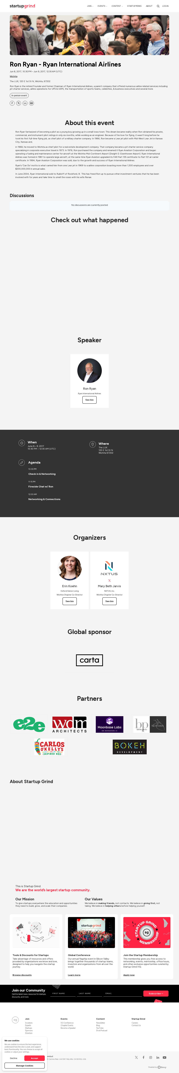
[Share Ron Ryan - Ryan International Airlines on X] (18, 103)
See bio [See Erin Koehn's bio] (70, 601)
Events (101, 6)
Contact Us (136, 1025)
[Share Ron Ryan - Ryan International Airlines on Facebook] (12, 103)
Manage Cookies (24, 1065)
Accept (34, 1058)
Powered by (157, 1067)
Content (116, 6)
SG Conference (67, 1023)
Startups (28, 1028)
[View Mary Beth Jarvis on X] (109, 580)
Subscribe (155, 993)
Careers (135, 1023)
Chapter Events (67, 1025)
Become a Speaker (68, 1028)
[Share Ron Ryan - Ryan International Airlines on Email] (31, 103)
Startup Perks (134, 6)
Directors (28, 1033)
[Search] (158, 6)
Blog (98, 1025)
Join (89, 6)
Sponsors (29, 1031)
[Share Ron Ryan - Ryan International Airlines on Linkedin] (25, 103)
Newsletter (100, 1023)
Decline (13, 1058)
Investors (28, 1023)
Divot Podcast (101, 1031)
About (149, 6)
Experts (28, 1025)
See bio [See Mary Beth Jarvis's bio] (109, 601)
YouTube (99, 1028)
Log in (165, 6)
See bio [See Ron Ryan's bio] (89, 399)
